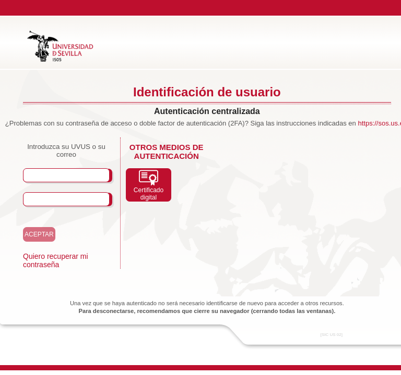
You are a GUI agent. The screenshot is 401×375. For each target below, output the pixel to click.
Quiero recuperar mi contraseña (55, 260)
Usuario (47, 175)
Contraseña (55, 199)
